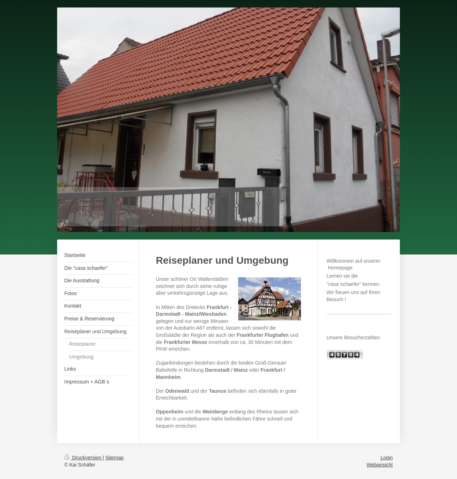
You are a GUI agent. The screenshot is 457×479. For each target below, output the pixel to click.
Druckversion (83, 457)
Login (387, 457)
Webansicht (380, 465)
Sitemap (114, 457)
